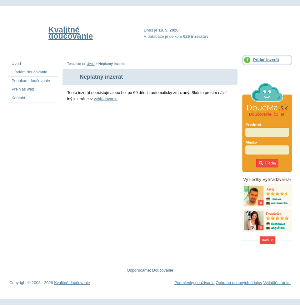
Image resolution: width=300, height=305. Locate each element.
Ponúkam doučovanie (31, 80)
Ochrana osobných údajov (239, 282)
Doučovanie (162, 270)
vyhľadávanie (106, 98)
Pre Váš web (23, 89)
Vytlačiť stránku (277, 282)
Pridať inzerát (266, 59)
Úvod (90, 64)
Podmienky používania (194, 282)
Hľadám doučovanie (29, 72)
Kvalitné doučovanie (70, 32)
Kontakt (18, 98)
